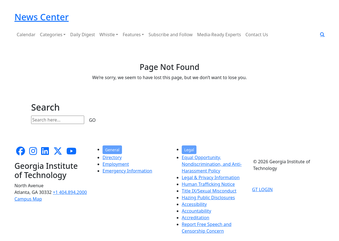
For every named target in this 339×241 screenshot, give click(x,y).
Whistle (107, 34)
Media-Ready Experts (219, 34)
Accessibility (194, 204)
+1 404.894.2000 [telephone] (70, 192)
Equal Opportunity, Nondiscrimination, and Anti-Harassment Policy (212, 164)
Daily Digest (82, 34)
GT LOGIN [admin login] (262, 189)
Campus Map (28, 199)
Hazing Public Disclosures (208, 197)
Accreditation (195, 218)
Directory (112, 157)
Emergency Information (127, 171)
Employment (116, 164)
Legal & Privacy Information (211, 177)
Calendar (26, 34)
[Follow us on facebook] (20, 153)
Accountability (196, 211)
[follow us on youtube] (71, 153)
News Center (41, 17)
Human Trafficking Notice (208, 184)
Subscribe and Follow (170, 34)
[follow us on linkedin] (45, 153)
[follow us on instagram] (33, 153)
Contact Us (256, 34)
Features (132, 34)
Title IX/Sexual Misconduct (209, 191)
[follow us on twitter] (57, 153)
